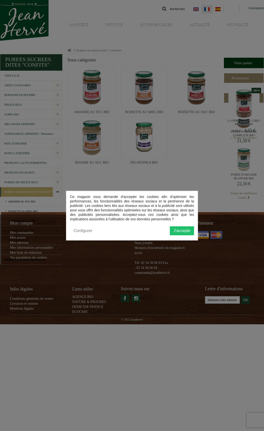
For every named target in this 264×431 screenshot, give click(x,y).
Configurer (83, 231)
